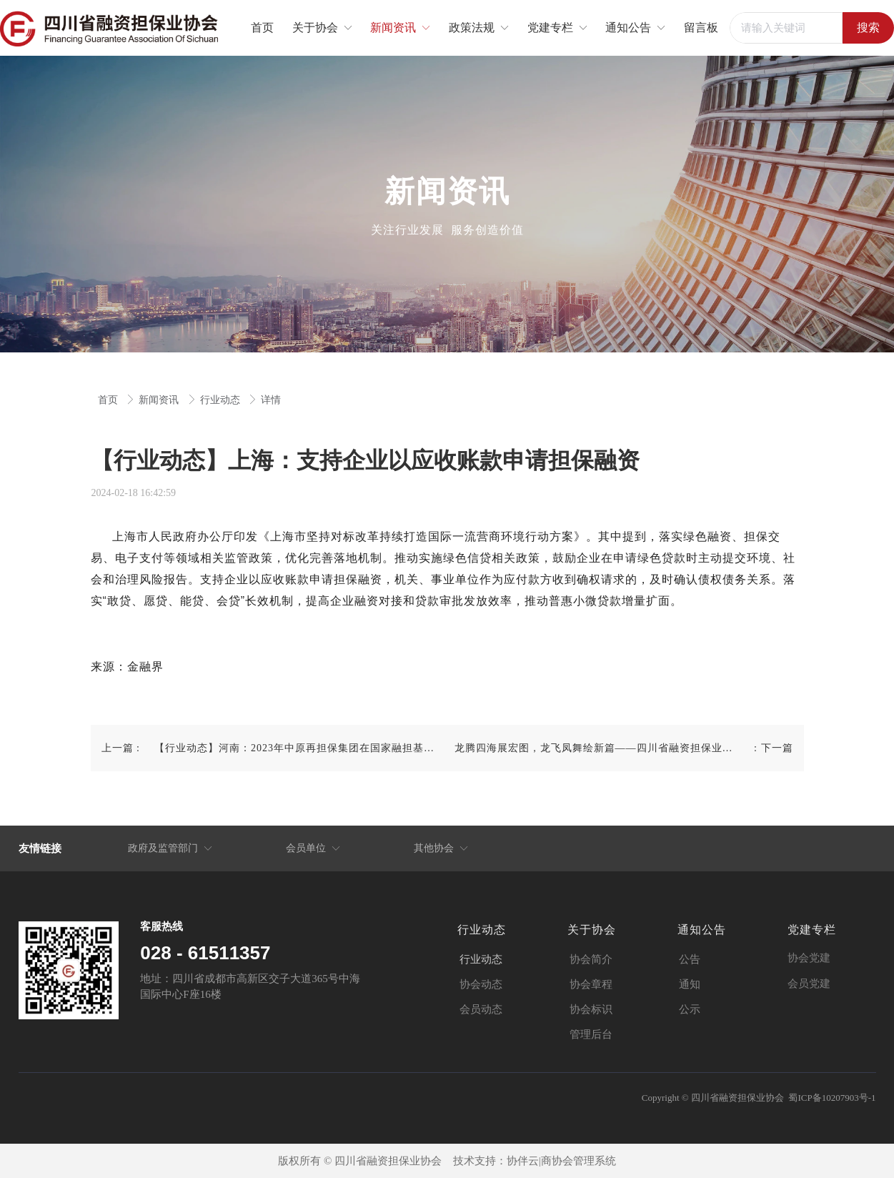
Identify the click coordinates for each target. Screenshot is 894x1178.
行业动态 (221, 400)
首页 (109, 400)
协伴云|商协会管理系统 (561, 1161)
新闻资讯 (160, 400)
